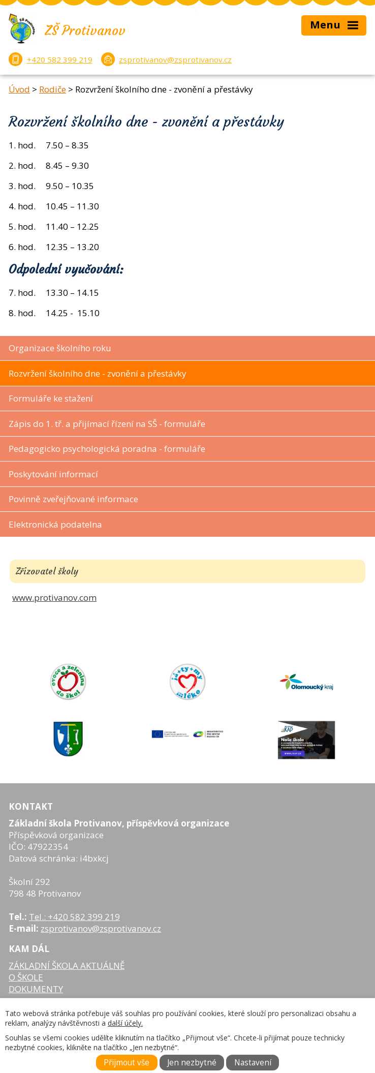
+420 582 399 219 (59, 59)
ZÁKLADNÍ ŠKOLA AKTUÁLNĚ (66, 965)
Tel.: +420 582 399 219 (74, 917)
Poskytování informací (53, 474)
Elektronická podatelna (55, 524)
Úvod (19, 89)
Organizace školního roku (60, 348)
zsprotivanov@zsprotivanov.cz (175, 59)
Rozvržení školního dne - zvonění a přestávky (97, 373)
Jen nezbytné (191, 1062)
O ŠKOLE (26, 977)
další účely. (125, 1023)
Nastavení (252, 1062)
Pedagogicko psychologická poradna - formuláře (107, 448)
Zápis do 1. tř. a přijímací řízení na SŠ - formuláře (107, 424)
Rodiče (52, 89)
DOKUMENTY (36, 989)
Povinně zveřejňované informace (73, 499)
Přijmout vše (126, 1062)
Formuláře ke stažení (51, 398)
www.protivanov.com (54, 597)
